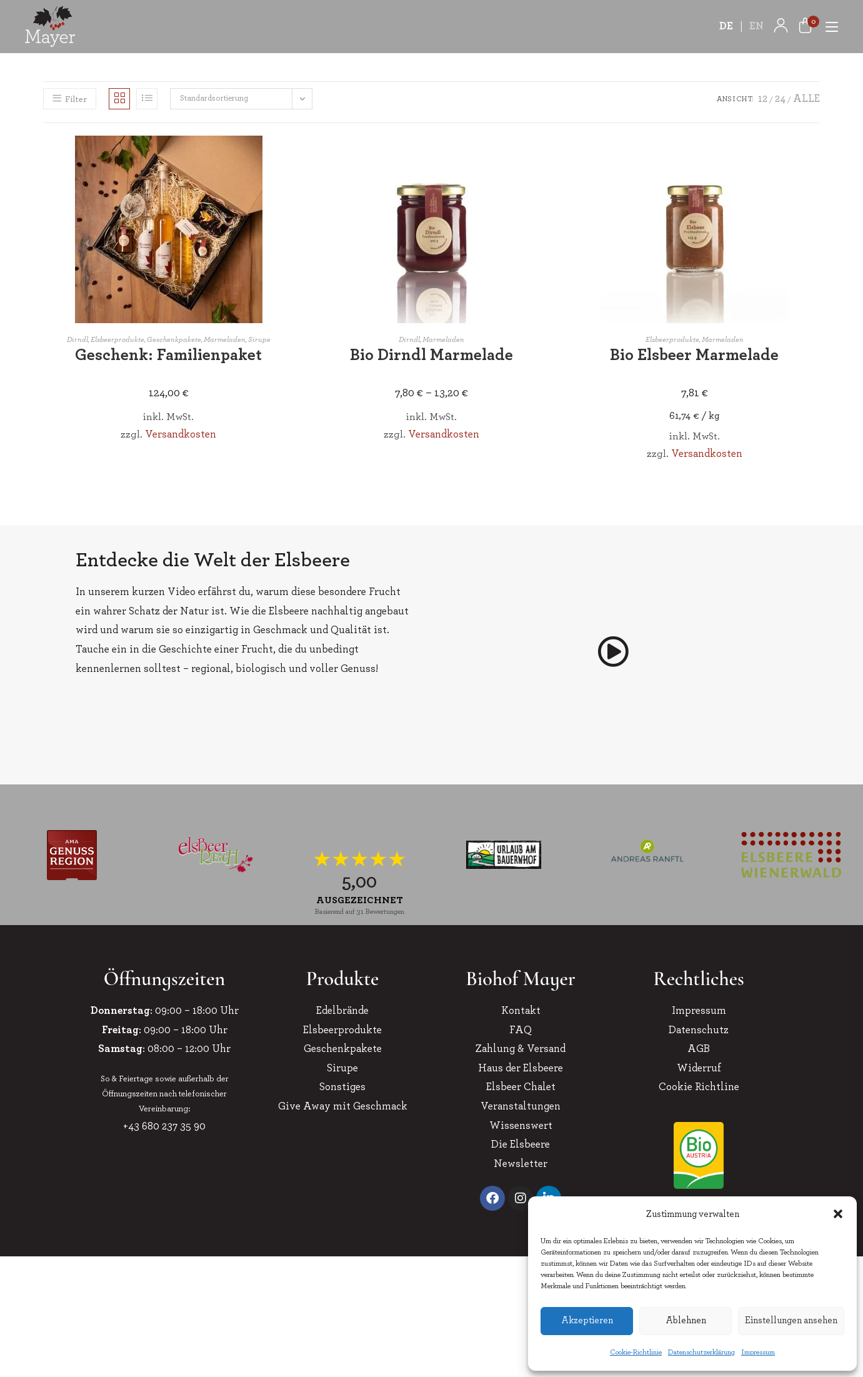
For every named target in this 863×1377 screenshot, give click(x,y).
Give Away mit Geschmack (342, 1106)
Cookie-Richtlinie (636, 1352)
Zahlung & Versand (521, 1048)
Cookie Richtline (699, 1086)
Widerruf (699, 1068)
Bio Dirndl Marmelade (431, 355)
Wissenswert (520, 1125)
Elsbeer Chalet (521, 1086)
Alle (806, 98)
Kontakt (521, 1010)
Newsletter (520, 1163)
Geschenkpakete (174, 339)
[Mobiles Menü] (827, 26)
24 (780, 98)
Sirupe (259, 339)
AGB (698, 1048)
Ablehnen (686, 1320)
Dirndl (77, 339)
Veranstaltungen (521, 1106)
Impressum (758, 1352)
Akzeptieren (587, 1320)
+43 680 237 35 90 (164, 1126)
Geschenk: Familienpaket (168, 355)
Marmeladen (225, 339)
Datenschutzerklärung (701, 1352)
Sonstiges (342, 1086)
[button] (838, 1214)
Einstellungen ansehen (791, 1320)
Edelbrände (342, 1010)
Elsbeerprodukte (117, 339)
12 (762, 98)
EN (756, 26)
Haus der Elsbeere (520, 1068)
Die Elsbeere (520, 1144)
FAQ (520, 1029)
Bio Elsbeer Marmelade (694, 355)
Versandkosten (180, 434)
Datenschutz (699, 1029)
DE (726, 26)
